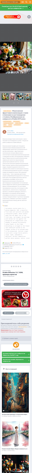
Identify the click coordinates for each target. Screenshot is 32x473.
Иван (4, 450)
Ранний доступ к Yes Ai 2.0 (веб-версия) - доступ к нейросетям (15, 7)
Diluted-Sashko (7, 416)
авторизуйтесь (23, 326)
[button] (14, 103)
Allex (12, 130)
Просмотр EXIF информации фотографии (16, 284)
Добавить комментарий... (10, 338)
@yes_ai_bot (6, 253)
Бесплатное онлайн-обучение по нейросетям (13, 360)
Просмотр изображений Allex (15, 134)
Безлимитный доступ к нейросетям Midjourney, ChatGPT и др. (14, 354)
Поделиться (8, 313)
